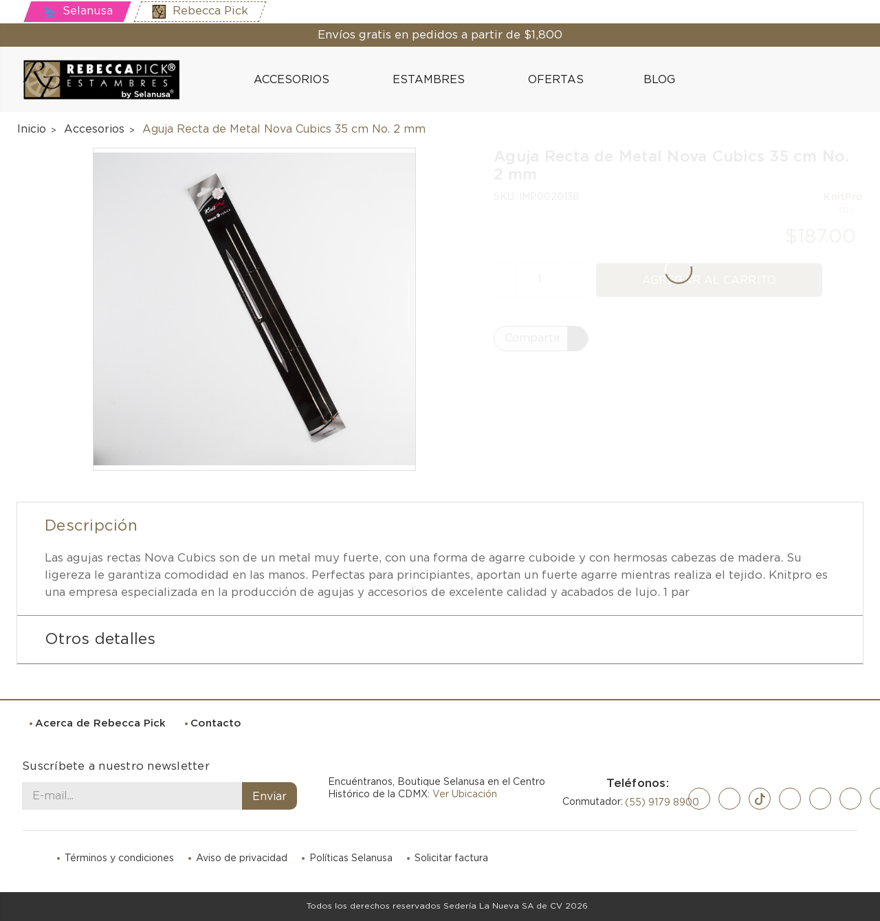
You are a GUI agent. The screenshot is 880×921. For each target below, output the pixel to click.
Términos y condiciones (119, 858)
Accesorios (297, 79)
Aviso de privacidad (241, 858)
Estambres (434, 79)
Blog (652, 79)
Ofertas (556, 79)
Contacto (215, 723)
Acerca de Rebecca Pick (100, 723)
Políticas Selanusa (351, 858)
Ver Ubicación (464, 794)
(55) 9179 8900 (662, 803)
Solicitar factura (451, 858)
